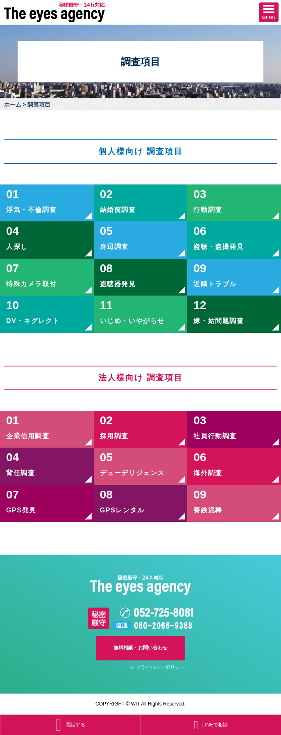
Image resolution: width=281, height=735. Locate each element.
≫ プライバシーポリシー (157, 667)
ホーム (12, 104)
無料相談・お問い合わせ (140, 648)
